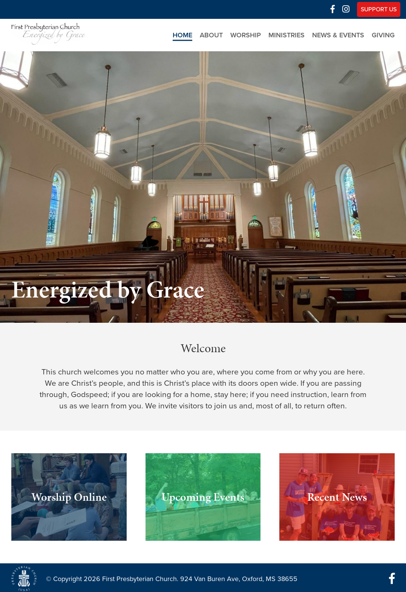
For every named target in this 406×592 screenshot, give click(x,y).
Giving (383, 35)
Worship (245, 35)
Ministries (286, 35)
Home (182, 35)
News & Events (338, 35)
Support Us (379, 9)
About (211, 35)
